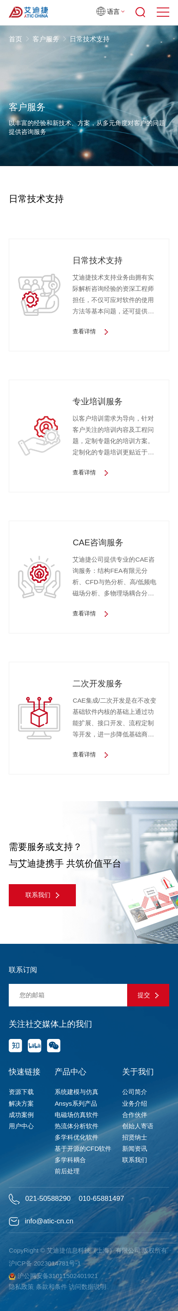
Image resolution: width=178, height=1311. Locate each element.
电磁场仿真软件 (76, 1114)
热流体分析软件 (76, 1125)
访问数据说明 (87, 1286)
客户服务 (46, 39)
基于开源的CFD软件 (83, 1148)
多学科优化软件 (76, 1137)
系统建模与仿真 (76, 1091)
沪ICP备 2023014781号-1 (45, 1263)
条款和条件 (51, 1286)
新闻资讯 (134, 1148)
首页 (16, 39)
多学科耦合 (70, 1159)
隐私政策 (21, 1286)
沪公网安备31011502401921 (53, 1276)
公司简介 (134, 1091)
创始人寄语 (137, 1125)
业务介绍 (134, 1103)
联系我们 (42, 894)
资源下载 (21, 1091)
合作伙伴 (134, 1114)
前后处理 (67, 1171)
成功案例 (21, 1114)
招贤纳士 (134, 1137)
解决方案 (21, 1103)
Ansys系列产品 (76, 1103)
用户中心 (21, 1125)
